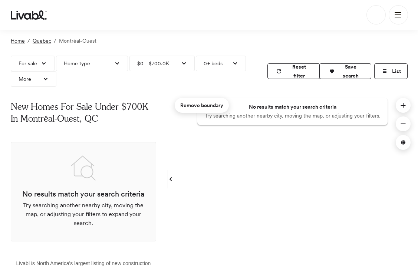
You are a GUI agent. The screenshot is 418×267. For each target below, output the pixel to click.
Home (18, 41)
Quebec (42, 41)
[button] (345, 71)
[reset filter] (294, 71)
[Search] (376, 15)
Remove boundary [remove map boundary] (201, 105)
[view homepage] (29, 14)
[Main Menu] (398, 15)
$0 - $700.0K (153, 63)
